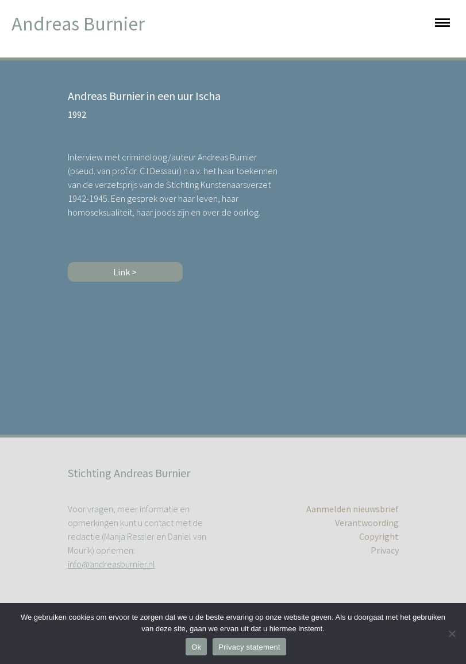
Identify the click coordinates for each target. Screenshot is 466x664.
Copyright (379, 536)
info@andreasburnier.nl (111, 564)
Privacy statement (249, 647)
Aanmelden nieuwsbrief (352, 509)
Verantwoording (367, 522)
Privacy (385, 550)
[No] (451, 633)
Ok (196, 647)
